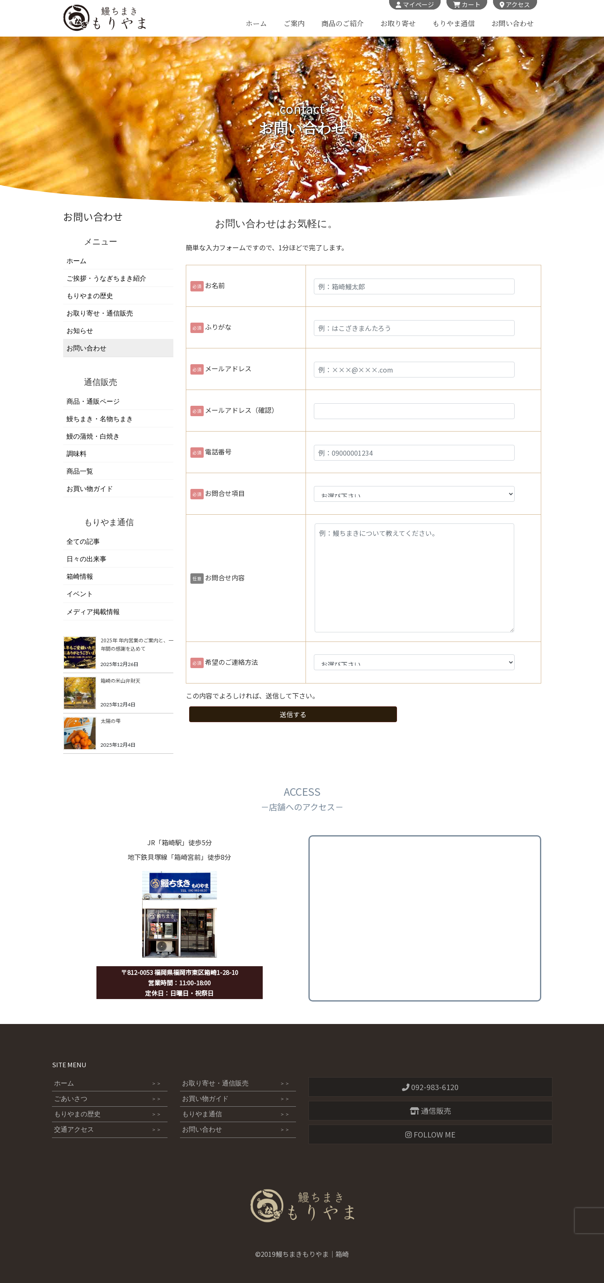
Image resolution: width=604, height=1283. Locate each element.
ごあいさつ (108, 1098)
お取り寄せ (397, 23)
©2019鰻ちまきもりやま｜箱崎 (302, 1254)
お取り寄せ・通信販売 (100, 313)
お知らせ (80, 330)
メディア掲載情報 (93, 611)
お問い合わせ (512, 23)
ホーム (255, 23)
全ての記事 (83, 541)
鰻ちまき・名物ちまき (100, 418)
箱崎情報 (80, 576)
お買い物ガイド (90, 488)
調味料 (76, 453)
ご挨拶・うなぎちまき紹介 (106, 278)
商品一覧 (80, 471)
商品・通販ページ (93, 401)
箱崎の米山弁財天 (121, 680)
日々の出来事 (86, 559)
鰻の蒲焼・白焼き (93, 436)
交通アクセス (108, 1130)
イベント (80, 593)
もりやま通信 (453, 23)
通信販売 (430, 1110)
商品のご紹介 (342, 23)
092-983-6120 (430, 1086)
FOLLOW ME (430, 1134)
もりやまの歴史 (90, 295)
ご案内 (293, 23)
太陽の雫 (111, 720)
